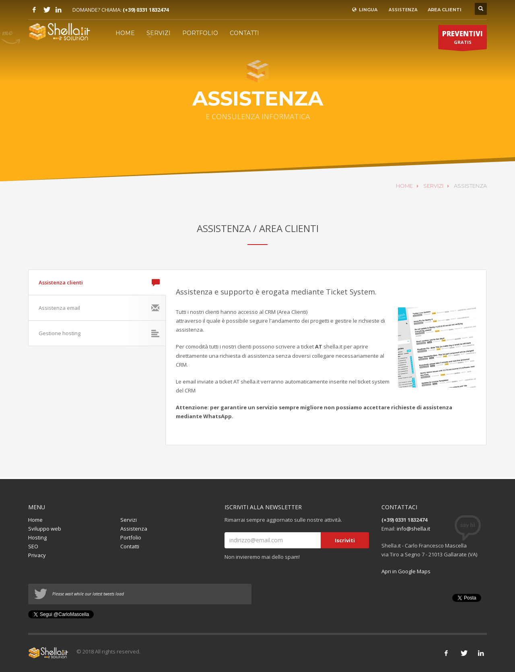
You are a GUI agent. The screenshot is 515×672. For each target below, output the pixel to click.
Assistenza (133, 528)
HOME (125, 33)
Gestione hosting (99, 333)
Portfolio (130, 537)
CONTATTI (244, 33)
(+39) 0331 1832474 (146, 9)
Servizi (128, 519)
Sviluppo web (44, 528)
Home (35, 519)
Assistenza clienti (99, 282)
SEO (33, 546)
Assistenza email (99, 308)
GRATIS (462, 39)
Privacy (37, 555)
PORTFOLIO (200, 33)
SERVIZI (158, 33)
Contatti (129, 546)
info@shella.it (413, 528)
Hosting (37, 537)
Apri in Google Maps (406, 571)
